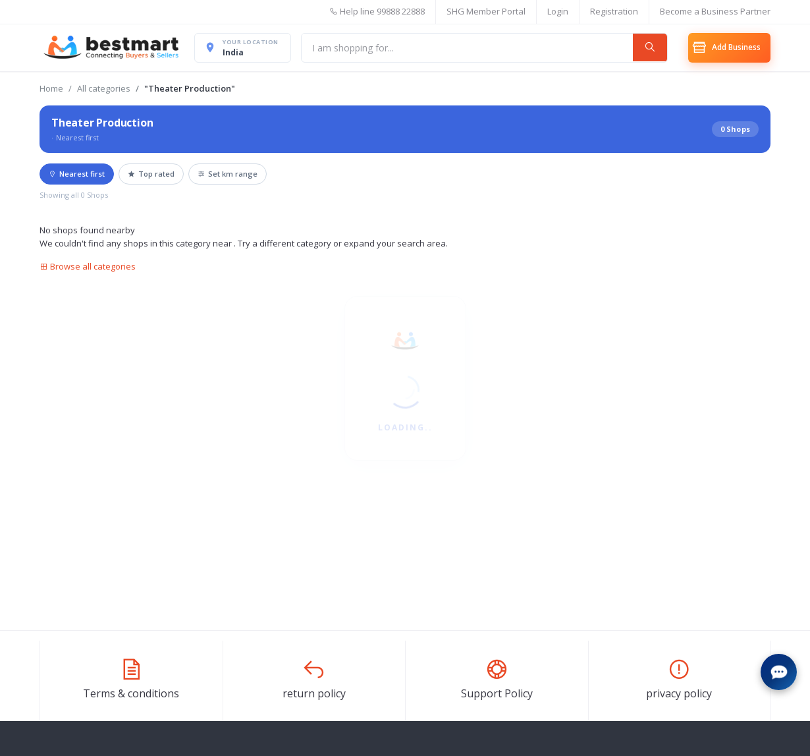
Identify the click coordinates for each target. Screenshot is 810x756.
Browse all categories (88, 266)
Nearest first (77, 174)
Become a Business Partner (715, 11)
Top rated (151, 174)
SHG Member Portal (486, 11)
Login (557, 11)
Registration (614, 11)
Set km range (227, 174)
